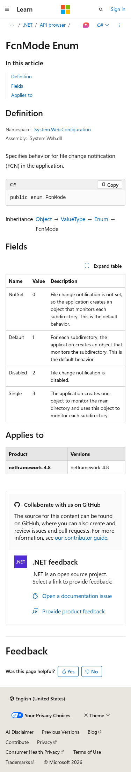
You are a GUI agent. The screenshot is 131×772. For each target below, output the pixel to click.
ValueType (73, 218)
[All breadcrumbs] (12, 25)
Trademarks (18, 762)
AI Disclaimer (20, 731)
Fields (17, 85)
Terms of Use (87, 751)
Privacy (44, 742)
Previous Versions (60, 731)
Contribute (17, 742)
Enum (101, 218)
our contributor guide (81, 537)
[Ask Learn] (86, 25)
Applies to (21, 95)
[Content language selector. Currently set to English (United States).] (38, 698)
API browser (53, 24)
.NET (27, 24)
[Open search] (101, 9)
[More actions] (119, 25)
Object (44, 218)
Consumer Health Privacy (33, 751)
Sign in (118, 9)
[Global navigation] (7, 9)
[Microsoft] (65, 9)
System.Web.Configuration (62, 129)
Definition (21, 76)
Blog (92, 731)
